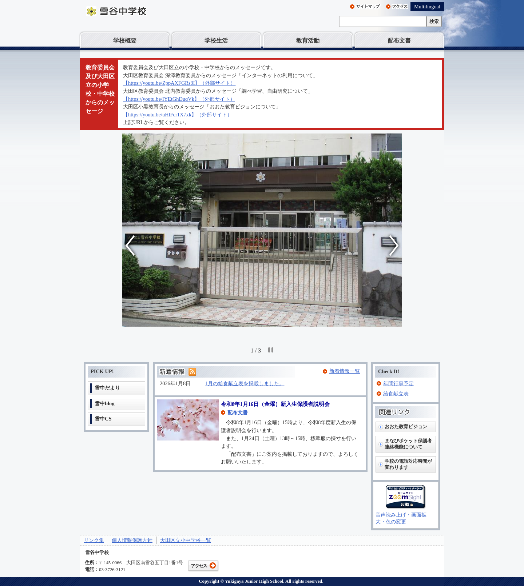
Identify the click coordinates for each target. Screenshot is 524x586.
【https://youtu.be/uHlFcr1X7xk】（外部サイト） (177, 114)
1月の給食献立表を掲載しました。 (244, 383)
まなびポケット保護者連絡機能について (408, 444)
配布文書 (399, 40)
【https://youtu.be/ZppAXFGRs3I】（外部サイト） (179, 83)
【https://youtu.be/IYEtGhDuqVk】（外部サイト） (179, 99)
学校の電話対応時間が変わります (408, 464)
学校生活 (216, 40)
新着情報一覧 (344, 371)
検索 (434, 21)
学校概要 (124, 40)
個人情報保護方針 (132, 540)
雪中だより (107, 388)
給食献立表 (396, 393)
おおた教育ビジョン (406, 426)
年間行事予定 (398, 383)
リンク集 (94, 540)
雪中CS (103, 419)
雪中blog (104, 403)
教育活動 (307, 40)
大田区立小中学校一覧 (185, 540)
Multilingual (427, 6)
